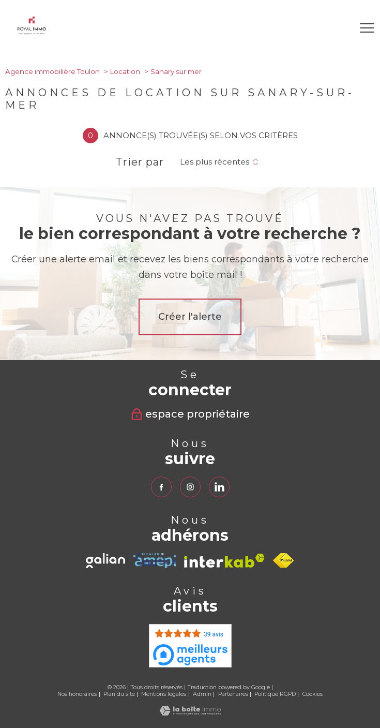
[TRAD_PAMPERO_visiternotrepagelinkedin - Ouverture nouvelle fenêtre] (219, 487)
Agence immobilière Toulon (52, 71)
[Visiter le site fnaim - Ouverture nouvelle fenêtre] (283, 561)
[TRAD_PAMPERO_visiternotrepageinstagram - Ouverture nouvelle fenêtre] (190, 487)
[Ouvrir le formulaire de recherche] (338, 28)
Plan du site (119, 694)
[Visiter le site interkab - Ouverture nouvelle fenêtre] (224, 561)
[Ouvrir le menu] (367, 28)
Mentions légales (163, 694)
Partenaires (233, 694)
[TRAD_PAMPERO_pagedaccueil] (32, 32)
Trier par (140, 162)
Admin (202, 694)
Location (125, 71)
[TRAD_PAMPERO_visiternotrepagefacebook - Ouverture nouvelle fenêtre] (161, 487)
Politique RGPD (275, 694)
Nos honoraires (77, 694)
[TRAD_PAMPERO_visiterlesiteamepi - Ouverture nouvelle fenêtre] (154, 561)
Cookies (312, 694)
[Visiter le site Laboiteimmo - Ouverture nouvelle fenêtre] (190, 713)
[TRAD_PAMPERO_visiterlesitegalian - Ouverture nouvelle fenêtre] (105, 561)
